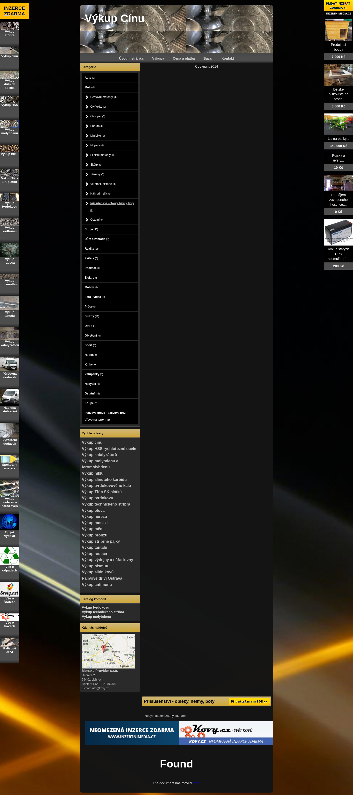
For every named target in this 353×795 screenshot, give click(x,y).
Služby (92, 316)
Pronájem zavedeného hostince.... (338, 199)
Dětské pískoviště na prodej (338, 94)
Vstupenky (94, 374)
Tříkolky (97, 174)
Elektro (91, 277)
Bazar (208, 58)
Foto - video (95, 297)
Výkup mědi (93, 529)
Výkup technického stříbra (106, 504)
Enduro (96, 126)
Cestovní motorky (103, 97)
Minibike (97, 135)
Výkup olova (93, 510)
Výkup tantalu (94, 547)
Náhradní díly (100, 193)
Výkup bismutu (96, 566)
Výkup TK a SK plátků (102, 492)
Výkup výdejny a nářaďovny (107, 560)
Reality (92, 248)
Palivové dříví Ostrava (102, 578)
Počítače (92, 268)
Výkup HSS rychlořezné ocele (109, 449)
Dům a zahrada (97, 239)
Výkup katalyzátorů (99, 455)
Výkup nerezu (94, 516)
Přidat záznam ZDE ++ (249, 701)
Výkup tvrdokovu (97, 498)
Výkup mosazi (95, 523)
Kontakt (227, 58)
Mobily (91, 287)
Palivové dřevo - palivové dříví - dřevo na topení (106, 416)
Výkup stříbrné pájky (101, 541)
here (196, 783)
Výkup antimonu (97, 585)
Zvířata (91, 258)
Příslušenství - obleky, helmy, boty (112, 206)
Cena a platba (184, 58)
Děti (89, 326)
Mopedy (97, 145)
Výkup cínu (92, 442)
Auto (90, 77)
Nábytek (92, 384)
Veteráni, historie (103, 184)
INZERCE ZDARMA (14, 11)
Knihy (91, 364)
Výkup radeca (94, 554)
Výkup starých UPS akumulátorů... (338, 254)
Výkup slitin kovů (98, 572)
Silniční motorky (102, 155)
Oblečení (93, 335)
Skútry (96, 164)
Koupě (91, 403)
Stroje (91, 229)
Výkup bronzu (94, 535)
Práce (90, 306)
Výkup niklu (93, 473)
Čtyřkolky (98, 106)
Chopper (97, 116)
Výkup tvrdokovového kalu (106, 486)
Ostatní (96, 219)
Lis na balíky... (338, 139)
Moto (90, 87)
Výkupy (158, 58)
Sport (90, 345)
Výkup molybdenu (96, 617)
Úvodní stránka (131, 58)
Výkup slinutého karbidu (104, 480)
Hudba (91, 355)
